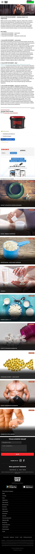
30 (3, 542)
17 (20, 540)
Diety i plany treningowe (7, 491)
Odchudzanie (5, 511)
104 (26, 545)
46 (21, 542)
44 (19, 542)
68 (14, 543)
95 (13, 545)
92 (10, 545)
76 (23, 543)
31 (4, 542)
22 (26, 540)
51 (27, 542)
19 (22, 540)
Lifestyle (4, 515)
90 (8, 545)
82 (30, 543)
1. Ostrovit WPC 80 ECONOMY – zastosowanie (10, 33)
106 (29, 545)
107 (30, 545)
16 (19, 540)
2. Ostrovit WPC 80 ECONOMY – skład (9, 34)
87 (4, 545)
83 (31, 543)
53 (29, 542)
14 (17, 540)
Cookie (21, 537)
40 (14, 542)
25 (29, 540)
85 (2, 545)
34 (7, 542)
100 (19, 545)
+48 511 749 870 (22, 469)
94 (12, 545)
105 (27, 545)
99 (18, 545)
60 (5, 543)
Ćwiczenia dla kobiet (6, 518)
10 (12, 540)
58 (3, 543)
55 (31, 542)
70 (16, 543)
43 (18, 542)
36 (10, 542)
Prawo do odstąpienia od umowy (17, 548)
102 (23, 545)
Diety (3, 498)
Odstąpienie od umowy (17, 550)
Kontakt (17, 537)
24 (28, 540)
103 (24, 545)
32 (5, 542)
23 (27, 540)
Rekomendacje (5, 529)
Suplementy (5, 500)
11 (13, 540)
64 (10, 543)
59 (4, 543)
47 (22, 542)
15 (18, 540)
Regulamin (12, 537)
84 (32, 543)
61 (6, 543)
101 (21, 545)
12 (14, 540)
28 (33, 540)
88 (5, 545)
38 (12, 542)
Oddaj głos (13, 153)
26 (30, 540)
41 (15, 542)
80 (28, 543)
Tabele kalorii (5, 527)
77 (24, 543)
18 (21, 540)
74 (21, 543)
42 (16, 542)
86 (3, 545)
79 (27, 543)
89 (6, 545)
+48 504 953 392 (12, 469)
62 (7, 543)
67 (13, 543)
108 (32, 545)
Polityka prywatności (27, 537)
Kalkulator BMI (5, 520)
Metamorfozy (5, 504)
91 (9, 545)
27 (31, 540)
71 (18, 543)
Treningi (4, 495)
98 (17, 545)
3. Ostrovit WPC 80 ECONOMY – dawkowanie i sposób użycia (13, 35)
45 (20, 542)
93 (11, 545)
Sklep (3, 493)
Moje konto (4, 509)
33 (6, 542)
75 (22, 543)
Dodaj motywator (6, 524)
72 (19, 543)
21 (25, 540)
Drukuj (22, 151)
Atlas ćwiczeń (5, 502)
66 (12, 543)
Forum (3, 531)
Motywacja (4, 522)
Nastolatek (4, 513)
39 (13, 542)
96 (14, 545)
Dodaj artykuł (6, 537)
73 (20, 543)
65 (11, 543)
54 (30, 542)
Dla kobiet (4, 506)
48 (23, 542)
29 (2, 542)
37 (11, 542)
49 (24, 542)
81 (29, 543)
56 (32, 542)
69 (15, 543)
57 (2, 543)
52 (28, 542)
